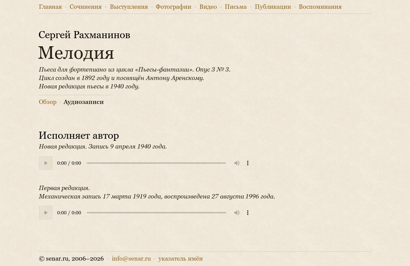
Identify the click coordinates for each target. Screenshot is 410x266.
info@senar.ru (131, 258)
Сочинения (86, 6)
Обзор (47, 102)
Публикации (273, 6)
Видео (208, 6)
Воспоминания (320, 6)
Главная (50, 6)
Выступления (129, 6)
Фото (173, 6)
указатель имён (181, 258)
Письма (236, 6)
